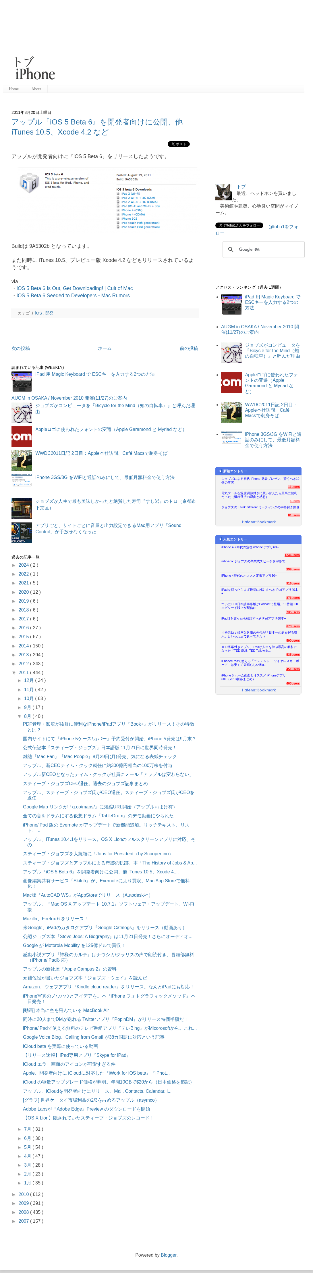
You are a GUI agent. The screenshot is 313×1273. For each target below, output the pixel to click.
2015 (24, 636)
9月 (28, 707)
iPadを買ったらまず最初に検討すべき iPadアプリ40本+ (259, 591)
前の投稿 (189, 348)
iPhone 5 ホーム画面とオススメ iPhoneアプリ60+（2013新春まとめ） (253, 677)
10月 (29, 698)
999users (293, 569)
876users (293, 597)
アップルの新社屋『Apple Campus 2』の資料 (70, 969)
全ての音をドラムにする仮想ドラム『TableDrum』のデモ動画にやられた (98, 815)
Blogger (168, 1255)
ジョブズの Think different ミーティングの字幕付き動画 (260, 507)
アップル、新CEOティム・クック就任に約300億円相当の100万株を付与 (97, 765)
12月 (29, 680)
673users (293, 626)
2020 (24, 592)
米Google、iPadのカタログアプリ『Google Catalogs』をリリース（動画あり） (105, 927)
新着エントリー (232, 471)
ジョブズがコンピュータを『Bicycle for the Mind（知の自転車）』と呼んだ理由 (272, 350)
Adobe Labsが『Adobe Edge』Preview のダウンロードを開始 (86, 1109)
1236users (292, 555)
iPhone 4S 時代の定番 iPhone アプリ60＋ (250, 547)
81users (294, 515)
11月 (29, 689)
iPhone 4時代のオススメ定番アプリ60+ (249, 575)
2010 (24, 1194)
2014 (24, 645)
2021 (24, 582)
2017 (24, 618)
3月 (28, 1165)
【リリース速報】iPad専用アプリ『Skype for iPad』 (77, 1055)
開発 (49, 313)
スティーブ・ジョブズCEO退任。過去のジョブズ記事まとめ (85, 783)
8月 (28, 716)
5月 (28, 1147)
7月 (28, 1129)
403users (293, 683)
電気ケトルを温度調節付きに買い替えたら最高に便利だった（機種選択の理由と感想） (259, 495)
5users (295, 501)
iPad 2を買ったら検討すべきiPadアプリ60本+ (253, 618)
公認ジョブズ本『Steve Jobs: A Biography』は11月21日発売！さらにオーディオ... (107, 936)
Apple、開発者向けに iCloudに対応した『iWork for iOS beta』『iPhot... (96, 1073)
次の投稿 (20, 348)
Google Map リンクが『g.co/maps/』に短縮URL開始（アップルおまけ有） (100, 806)
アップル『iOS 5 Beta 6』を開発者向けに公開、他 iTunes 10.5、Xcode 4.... (101, 871)
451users (293, 669)
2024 (24, 565)
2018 (24, 609)
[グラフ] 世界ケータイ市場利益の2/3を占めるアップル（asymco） (91, 1100)
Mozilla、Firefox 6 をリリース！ (55, 918)
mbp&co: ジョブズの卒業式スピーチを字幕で (253, 561)
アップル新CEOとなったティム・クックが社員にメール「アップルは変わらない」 (108, 774)
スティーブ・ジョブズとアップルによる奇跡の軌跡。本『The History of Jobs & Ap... (110, 862)
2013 (24, 654)
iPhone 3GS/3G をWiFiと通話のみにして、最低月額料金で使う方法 (105, 477)
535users (293, 654)
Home (14, 89)
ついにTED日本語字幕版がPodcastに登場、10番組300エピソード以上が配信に (259, 605)
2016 (24, 627)
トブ (241, 186)
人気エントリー (232, 539)
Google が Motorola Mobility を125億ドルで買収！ (74, 945)
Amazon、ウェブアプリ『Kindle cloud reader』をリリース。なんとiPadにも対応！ (108, 986)
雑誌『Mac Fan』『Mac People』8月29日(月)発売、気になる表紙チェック (100, 756)
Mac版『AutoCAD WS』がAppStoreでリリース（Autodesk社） (88, 895)
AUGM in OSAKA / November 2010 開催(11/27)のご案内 (69, 398)
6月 (28, 1138)
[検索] (263, 249)
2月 (28, 1174)
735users (293, 612)
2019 (24, 601)
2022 (24, 574)
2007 (24, 1221)
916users (293, 583)
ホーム (105, 348)
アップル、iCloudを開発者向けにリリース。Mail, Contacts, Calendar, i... (97, 1091)
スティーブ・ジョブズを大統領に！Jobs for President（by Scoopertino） (98, 853)
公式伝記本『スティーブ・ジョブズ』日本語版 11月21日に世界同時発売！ (100, 747)
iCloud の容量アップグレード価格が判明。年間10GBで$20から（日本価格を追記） (108, 1082)
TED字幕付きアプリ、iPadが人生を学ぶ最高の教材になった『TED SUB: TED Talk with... (259, 648)
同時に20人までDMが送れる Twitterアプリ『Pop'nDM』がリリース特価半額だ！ (105, 1019)
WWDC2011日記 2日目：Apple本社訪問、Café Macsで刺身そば (101, 453)
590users (293, 640)
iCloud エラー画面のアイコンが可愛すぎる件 (69, 1064)
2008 (24, 1212)
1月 (28, 1182)
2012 (24, 663)
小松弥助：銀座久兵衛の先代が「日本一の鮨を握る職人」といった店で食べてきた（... (259, 634)
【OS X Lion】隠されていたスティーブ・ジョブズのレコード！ (88, 1117)
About (36, 89)
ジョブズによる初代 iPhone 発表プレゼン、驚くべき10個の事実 (260, 480)
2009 (24, 1203)
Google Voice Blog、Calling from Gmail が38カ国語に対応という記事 (94, 1037)
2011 (24, 672)
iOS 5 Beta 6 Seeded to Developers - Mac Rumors (73, 295)
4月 (28, 1156)
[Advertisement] (132, 43)
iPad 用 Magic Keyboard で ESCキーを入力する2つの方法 (94, 374)
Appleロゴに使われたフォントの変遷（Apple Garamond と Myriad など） (111, 429)
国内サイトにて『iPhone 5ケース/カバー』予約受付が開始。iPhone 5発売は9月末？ (109, 738)
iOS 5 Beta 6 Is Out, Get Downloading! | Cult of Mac (75, 288)
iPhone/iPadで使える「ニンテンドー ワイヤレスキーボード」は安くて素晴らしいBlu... (260, 662)
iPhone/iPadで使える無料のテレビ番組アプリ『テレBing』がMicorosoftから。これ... (110, 1028)
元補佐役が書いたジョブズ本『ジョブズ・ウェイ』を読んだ (85, 977)
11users (294, 486)
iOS (39, 313)
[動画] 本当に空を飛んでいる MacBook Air (66, 1010)
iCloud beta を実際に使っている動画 (60, 1046)
